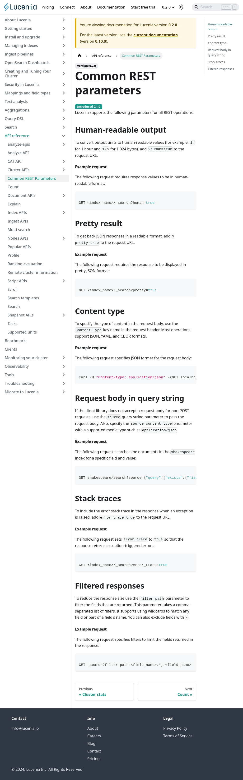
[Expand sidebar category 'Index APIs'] (63, 212)
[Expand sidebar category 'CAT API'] (63, 161)
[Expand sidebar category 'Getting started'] (63, 28)
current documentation (155, 34)
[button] (37, 144)
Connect (67, 7)
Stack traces (216, 62)
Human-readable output (220, 26)
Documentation (111, 7)
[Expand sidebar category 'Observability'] (63, 366)
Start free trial (144, 7)
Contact (94, 751)
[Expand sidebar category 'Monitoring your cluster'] (63, 358)
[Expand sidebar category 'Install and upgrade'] (63, 37)
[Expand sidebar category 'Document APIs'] (63, 195)
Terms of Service (177, 735)
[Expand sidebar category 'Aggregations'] (63, 110)
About (85, 7)
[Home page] (79, 55)
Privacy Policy (175, 728)
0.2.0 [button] (166, 7)
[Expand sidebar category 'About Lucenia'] (63, 20)
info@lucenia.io (25, 728)
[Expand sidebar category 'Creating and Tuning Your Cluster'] (63, 73)
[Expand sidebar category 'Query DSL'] (63, 118)
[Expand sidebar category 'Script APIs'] (63, 281)
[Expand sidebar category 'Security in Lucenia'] (63, 84)
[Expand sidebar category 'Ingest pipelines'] (63, 54)
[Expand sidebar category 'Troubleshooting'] (63, 383)
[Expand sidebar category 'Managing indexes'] (63, 45)
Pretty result (216, 36)
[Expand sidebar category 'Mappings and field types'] (63, 93)
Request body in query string (219, 52)
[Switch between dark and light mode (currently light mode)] (181, 7)
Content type (217, 43)
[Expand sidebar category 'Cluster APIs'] (63, 170)
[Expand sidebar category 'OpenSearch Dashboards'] (63, 62)
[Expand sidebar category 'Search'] (63, 127)
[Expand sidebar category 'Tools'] (63, 375)
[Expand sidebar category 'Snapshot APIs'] (63, 315)
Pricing (48, 7)
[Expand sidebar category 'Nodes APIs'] (63, 238)
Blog (91, 743)
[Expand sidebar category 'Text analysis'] (63, 101)
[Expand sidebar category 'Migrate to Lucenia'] (63, 392)
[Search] (215, 7)
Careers (94, 735)
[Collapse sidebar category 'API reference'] (63, 135)
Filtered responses (221, 69)
